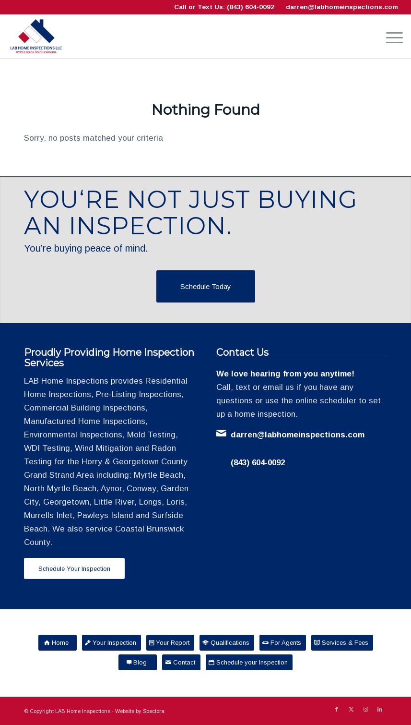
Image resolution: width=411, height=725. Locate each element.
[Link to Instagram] (365, 709)
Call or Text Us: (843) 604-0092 (224, 7)
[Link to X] (351, 709)
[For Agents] (282, 643)
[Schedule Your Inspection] (74, 569)
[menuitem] (389, 36)
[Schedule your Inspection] (249, 662)
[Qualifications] (227, 643)
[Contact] (181, 662)
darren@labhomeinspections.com (342, 7)
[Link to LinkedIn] (380, 709)
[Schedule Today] (205, 286)
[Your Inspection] (111, 643)
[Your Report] (170, 643)
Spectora (153, 711)
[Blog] (137, 662)
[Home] (57, 643)
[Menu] (389, 36)
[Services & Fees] (342, 643)
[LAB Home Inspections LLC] (36, 36)
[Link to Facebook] (336, 709)
